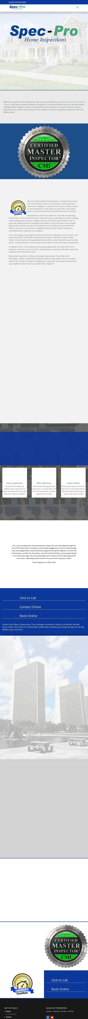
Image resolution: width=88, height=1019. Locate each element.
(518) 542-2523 (11, 1014)
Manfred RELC (33, 249)
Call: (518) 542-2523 (18, 2)
